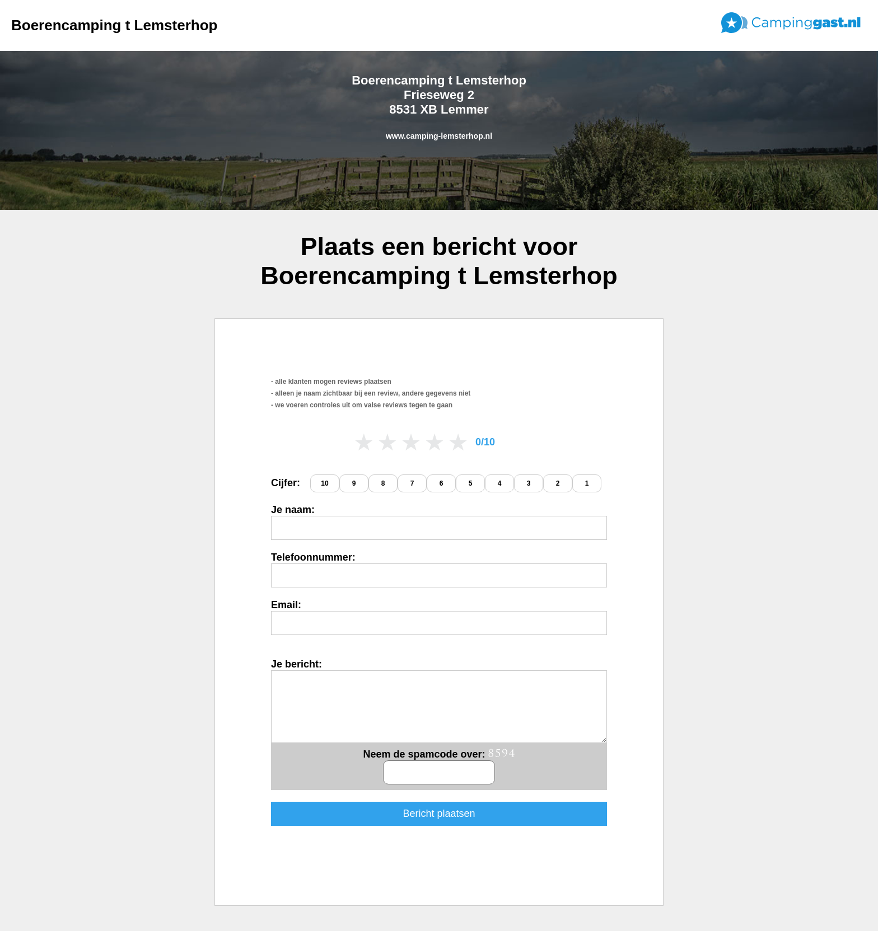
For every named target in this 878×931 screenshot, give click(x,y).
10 (324, 483)
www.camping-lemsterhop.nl (439, 135)
